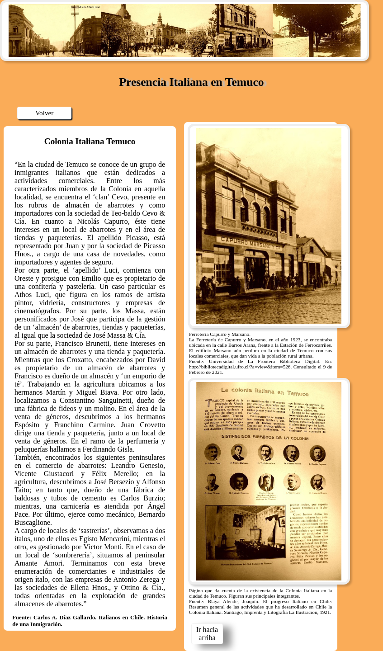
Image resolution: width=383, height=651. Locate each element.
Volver (44, 113)
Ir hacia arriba (207, 634)
